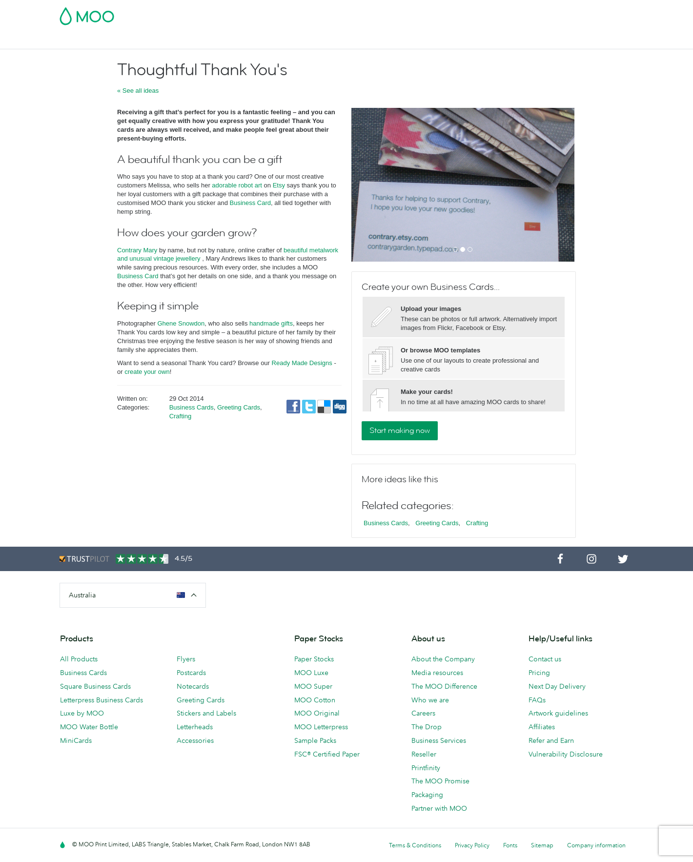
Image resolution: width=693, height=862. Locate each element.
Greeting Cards (238, 407)
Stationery (276, 40)
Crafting (180, 416)
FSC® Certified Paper (327, 754)
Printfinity (425, 767)
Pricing (539, 672)
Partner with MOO (439, 808)
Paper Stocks (314, 659)
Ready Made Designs (302, 363)
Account (481, 13)
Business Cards (85, 40)
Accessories (323, 40)
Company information (596, 845)
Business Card (250, 202)
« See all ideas (138, 90)
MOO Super (313, 686)
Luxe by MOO (82, 713)
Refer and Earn (551, 740)
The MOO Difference (444, 686)
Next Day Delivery (557, 686)
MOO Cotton (314, 700)
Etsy (279, 185)
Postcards (137, 40)
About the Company (443, 659)
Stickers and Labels (206, 713)
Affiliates (542, 726)
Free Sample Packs (429, 13)
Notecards (193, 686)
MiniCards (76, 740)
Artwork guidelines (558, 713)
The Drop (426, 726)
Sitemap (542, 845)
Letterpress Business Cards (101, 700)
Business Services (382, 40)
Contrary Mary (137, 250)
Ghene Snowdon (180, 323)
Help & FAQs (467, 40)
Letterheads (195, 726)
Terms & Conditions (415, 845)
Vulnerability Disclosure (566, 754)
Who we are (430, 700)
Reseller (423, 754)
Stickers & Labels (192, 40)
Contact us (545, 659)
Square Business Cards (95, 686)
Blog (429, 40)
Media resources (437, 672)
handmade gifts (271, 323)
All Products (79, 659)
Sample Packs (315, 740)
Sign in (514, 13)
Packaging (427, 794)
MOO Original (317, 713)
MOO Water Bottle (89, 726)
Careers (423, 713)
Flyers (239, 40)
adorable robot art (237, 185)
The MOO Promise (440, 781)
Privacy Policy (472, 845)
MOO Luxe (311, 672)
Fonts (510, 845)
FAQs (537, 700)
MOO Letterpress (321, 726)
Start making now (399, 430)
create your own (147, 371)
